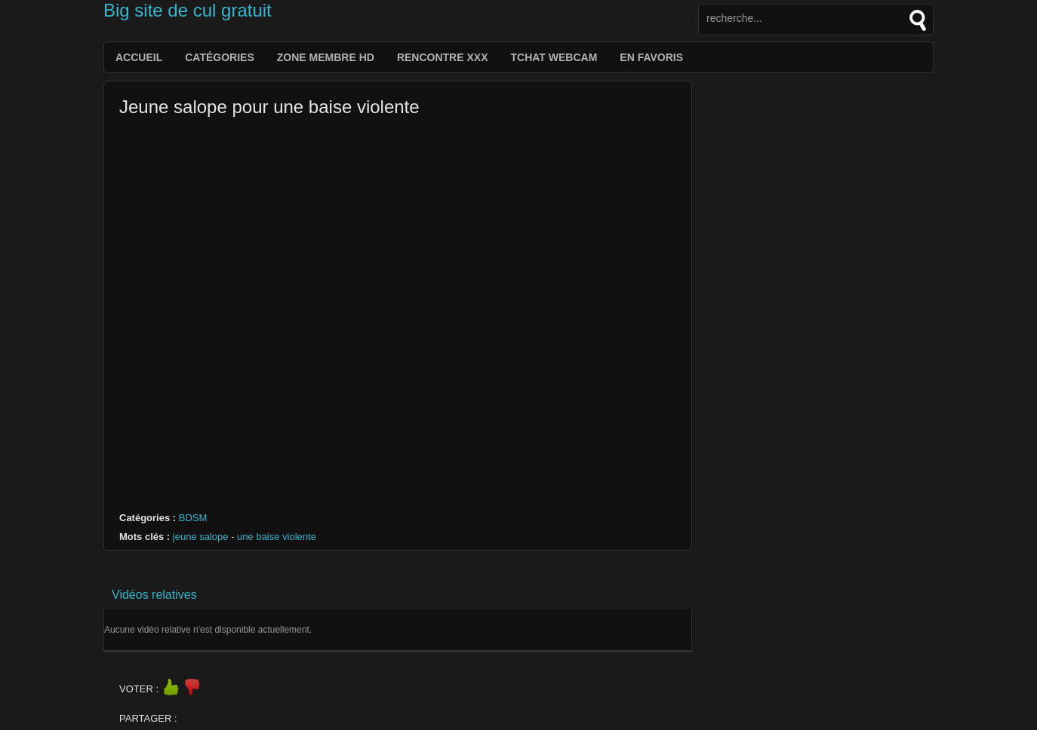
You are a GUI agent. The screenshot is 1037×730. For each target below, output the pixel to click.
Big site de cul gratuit (187, 10)
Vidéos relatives (154, 594)
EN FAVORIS (651, 57)
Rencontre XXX (442, 57)
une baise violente (276, 536)
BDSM (193, 517)
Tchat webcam (553, 57)
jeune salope (201, 536)
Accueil (138, 57)
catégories (219, 57)
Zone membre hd (325, 57)
